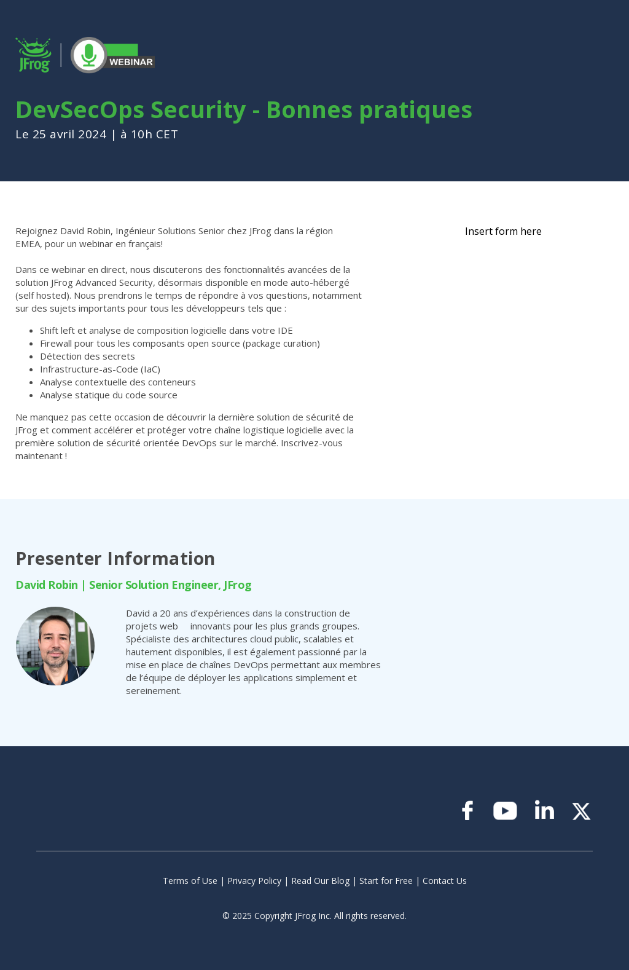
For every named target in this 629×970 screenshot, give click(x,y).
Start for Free (386, 880)
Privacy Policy (254, 880)
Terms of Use (190, 880)
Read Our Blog (320, 880)
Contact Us (445, 880)
